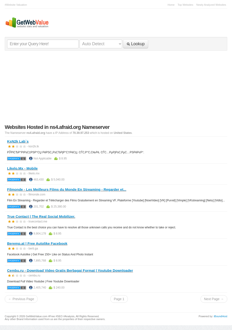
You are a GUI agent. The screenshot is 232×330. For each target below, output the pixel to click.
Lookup (136, 43)
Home (171, 4)
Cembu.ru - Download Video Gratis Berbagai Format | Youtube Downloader (70, 270)
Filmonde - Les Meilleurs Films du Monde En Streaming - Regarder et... (66, 189)
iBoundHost (220, 316)
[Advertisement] (116, 88)
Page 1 (119, 299)
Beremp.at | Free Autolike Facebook (37, 243)
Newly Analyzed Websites (211, 4)
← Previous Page (21, 299)
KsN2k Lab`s (18, 141)
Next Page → (214, 299)
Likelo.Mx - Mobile (22, 168)
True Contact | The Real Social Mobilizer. (41, 216)
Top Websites (185, 4)
